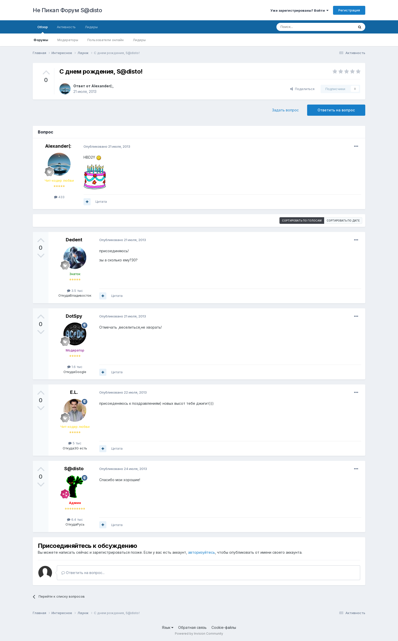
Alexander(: (101, 86)
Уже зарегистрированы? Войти (299, 10)
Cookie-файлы (223, 627)
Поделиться (302, 89)
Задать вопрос (285, 110)
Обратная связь (192, 627)
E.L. (74, 392)
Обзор (42, 29)
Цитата (101, 201)
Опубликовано (107, 146)
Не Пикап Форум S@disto (67, 10)
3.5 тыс (75, 291)
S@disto (74, 468)
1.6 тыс (74, 367)
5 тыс (74, 443)
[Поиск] (303, 27)
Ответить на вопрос (336, 110)
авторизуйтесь (201, 552)
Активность (66, 27)
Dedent (74, 239)
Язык (167, 627)
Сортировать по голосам (302, 220)
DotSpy (74, 316)
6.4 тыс (75, 519)
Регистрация (349, 10)
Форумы (41, 40)
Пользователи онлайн (105, 40)
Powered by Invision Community (199, 633)
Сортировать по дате (343, 220)
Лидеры (139, 40)
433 (59, 197)
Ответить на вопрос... (83, 572)
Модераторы (67, 40)
